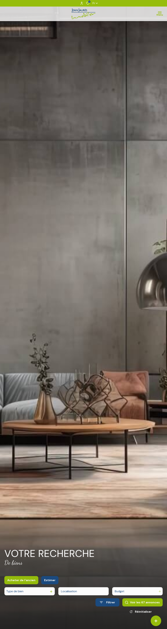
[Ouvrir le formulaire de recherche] (107, 606)
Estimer (50, 584)
